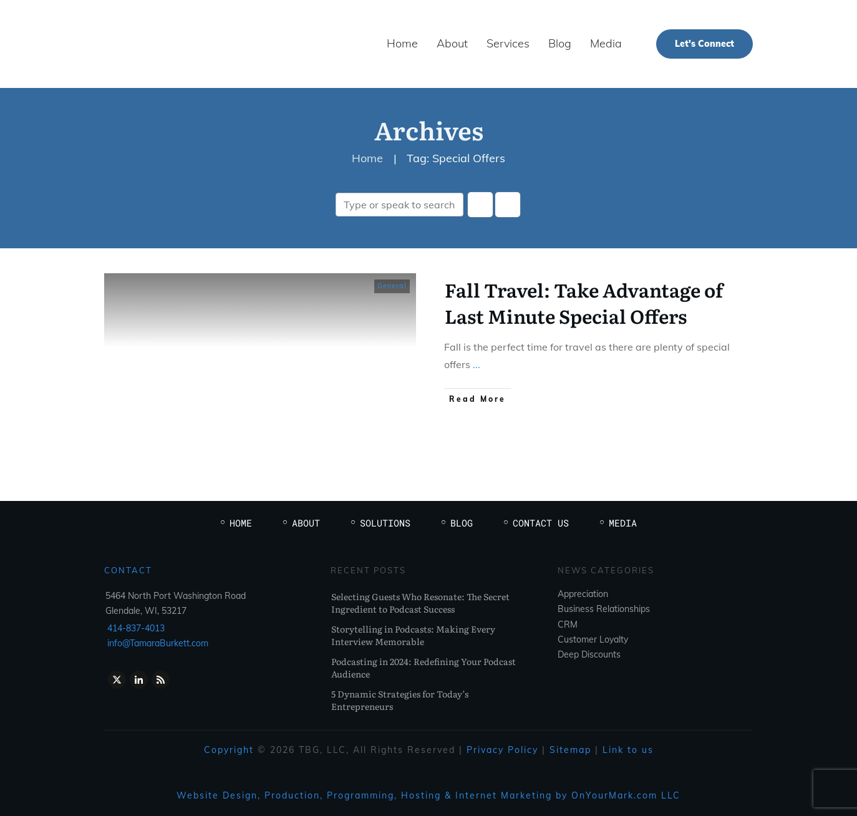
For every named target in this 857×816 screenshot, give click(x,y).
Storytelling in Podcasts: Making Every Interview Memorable (413, 635)
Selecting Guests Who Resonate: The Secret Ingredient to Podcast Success (420, 602)
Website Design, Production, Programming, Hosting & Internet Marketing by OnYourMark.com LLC (428, 795)
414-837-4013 (136, 628)
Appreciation (583, 594)
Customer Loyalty (593, 639)
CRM (568, 624)
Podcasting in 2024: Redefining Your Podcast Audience (423, 667)
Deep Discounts (589, 654)
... (476, 364)
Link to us (628, 749)
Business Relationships (604, 608)
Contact (128, 570)
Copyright (229, 749)
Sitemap (570, 749)
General (392, 285)
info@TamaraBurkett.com (157, 643)
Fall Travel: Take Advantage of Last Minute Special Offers (584, 302)
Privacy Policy (502, 749)
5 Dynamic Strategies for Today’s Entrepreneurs (399, 699)
